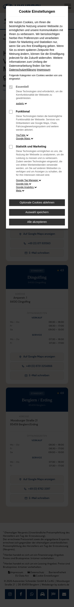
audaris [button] (21, 103)
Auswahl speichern (37, 212)
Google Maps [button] (24, 138)
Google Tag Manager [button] (28, 180)
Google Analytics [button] (26, 187)
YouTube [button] (22, 135)
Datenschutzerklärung (22, 69)
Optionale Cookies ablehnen (37, 202)
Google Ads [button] (23, 183)
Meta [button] (20, 190)
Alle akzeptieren (37, 221)
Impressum (43, 69)
